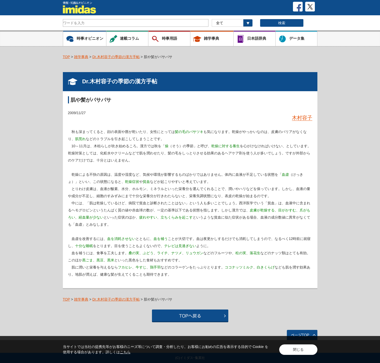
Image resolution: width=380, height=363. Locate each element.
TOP (66, 57)
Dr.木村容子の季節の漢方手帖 (116, 57)
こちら (125, 352)
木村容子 (302, 117)
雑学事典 (81, 57)
